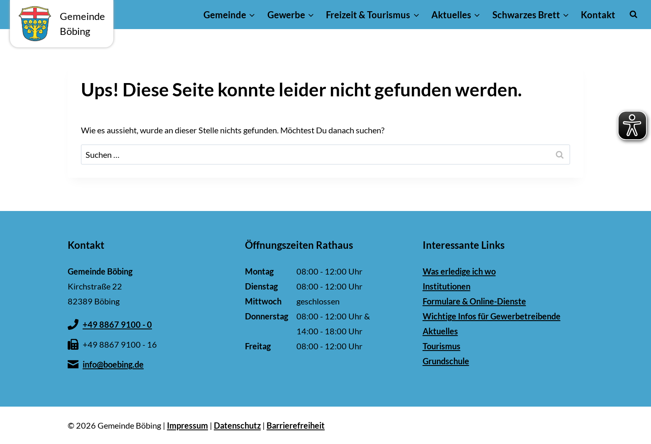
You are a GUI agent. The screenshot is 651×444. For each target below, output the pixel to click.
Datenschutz (237, 425)
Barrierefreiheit (296, 425)
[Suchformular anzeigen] (633, 14)
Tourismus (441, 346)
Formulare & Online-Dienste (474, 301)
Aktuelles (440, 331)
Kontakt (598, 14)
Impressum (187, 425)
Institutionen (446, 286)
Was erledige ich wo (459, 271)
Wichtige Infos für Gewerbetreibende (491, 316)
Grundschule (446, 361)
